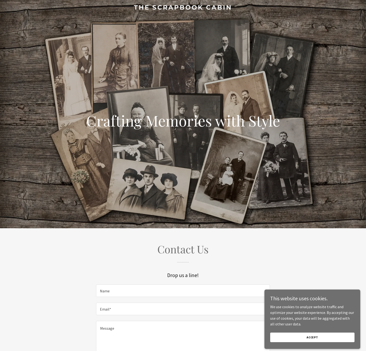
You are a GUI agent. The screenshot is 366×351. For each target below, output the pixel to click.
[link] (183, 8)
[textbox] (183, 290)
